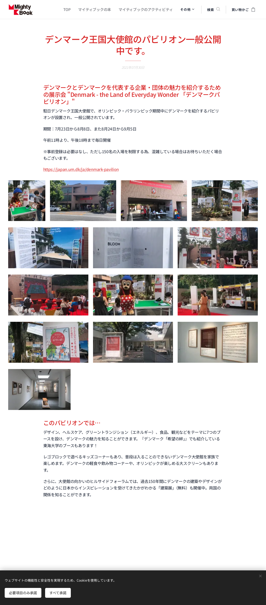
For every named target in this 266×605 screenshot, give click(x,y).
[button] (213, 9)
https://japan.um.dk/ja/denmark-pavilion (81, 169)
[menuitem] (74, 9)
